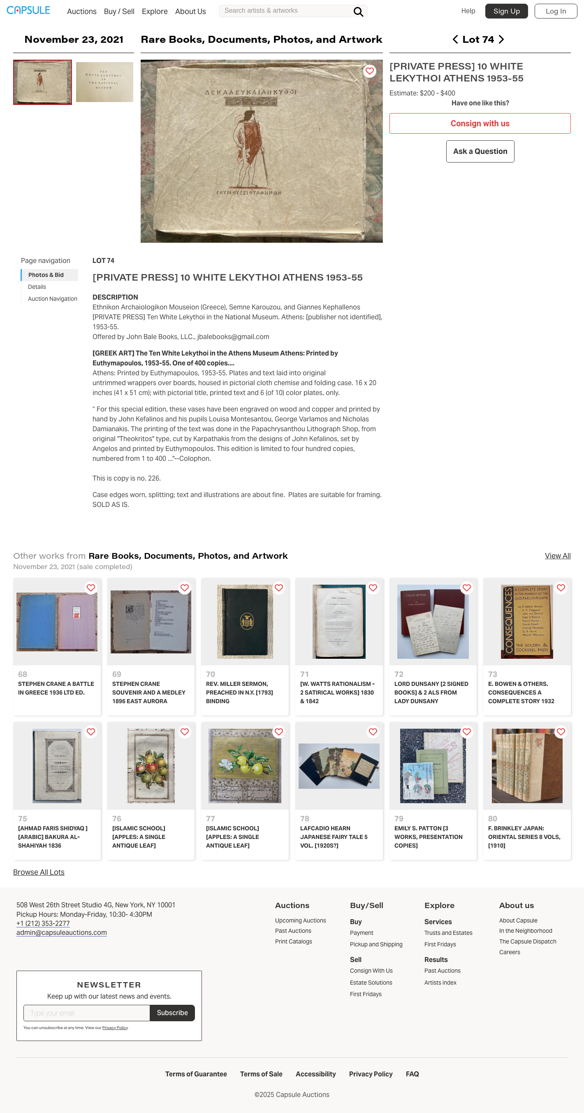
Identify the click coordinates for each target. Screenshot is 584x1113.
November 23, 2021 (73, 38)
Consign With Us (371, 970)
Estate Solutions (371, 982)
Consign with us (480, 123)
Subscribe (172, 1012)
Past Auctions (442, 970)
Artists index (440, 982)
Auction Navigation (52, 298)
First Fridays (366, 994)
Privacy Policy (114, 1027)
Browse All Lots (39, 872)
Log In (556, 11)
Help (468, 11)
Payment (361, 932)
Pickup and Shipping (376, 944)
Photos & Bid (46, 275)
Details (37, 286)
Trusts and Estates (448, 932)
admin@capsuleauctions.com (61, 932)
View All (558, 555)
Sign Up (507, 11)
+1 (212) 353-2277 (43, 923)
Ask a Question (480, 151)
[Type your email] (86, 1013)
